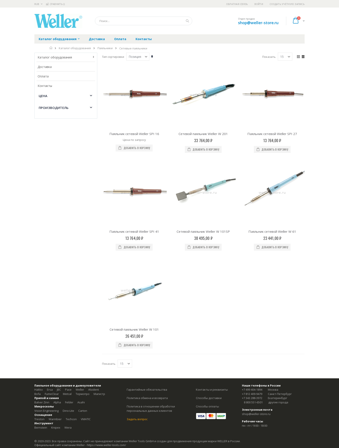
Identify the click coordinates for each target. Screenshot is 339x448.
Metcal (67, 286)
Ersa (50, 282)
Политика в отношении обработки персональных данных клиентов (151, 301)
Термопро (83, 286)
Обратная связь (237, 4)
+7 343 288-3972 (252, 290)
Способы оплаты (207, 299)
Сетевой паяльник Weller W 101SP (203, 178)
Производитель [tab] (54, 107)
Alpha (57, 295)
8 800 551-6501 (253, 295)
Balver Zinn (41, 295)
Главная (51, 48)
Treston (39, 311)
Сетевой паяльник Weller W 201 (203, 134)
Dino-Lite (68, 303)
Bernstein (40, 320)
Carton (82, 303)
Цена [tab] (43, 96)
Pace (68, 282)
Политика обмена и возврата (147, 290)
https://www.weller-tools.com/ (106, 338)
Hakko (38, 282)
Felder (69, 295)
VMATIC (86, 311)
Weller (80, 282)
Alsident (93, 282)
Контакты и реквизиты (212, 282)
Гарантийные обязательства (147, 282)
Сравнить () (55, 4)
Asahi (81, 295)
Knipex (55, 320)
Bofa (37, 286)
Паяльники (105, 48)
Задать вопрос (137, 311)
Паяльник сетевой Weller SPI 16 (134, 134)
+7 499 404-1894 (252, 282)
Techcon (71, 311)
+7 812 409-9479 (252, 286)
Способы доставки (209, 290)
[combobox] (143, 21)
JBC (59, 282)
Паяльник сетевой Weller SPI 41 (134, 178)
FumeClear (52, 286)
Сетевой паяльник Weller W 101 (134, 222)
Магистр (99, 286)
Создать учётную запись (287, 4)
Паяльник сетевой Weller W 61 (272, 178)
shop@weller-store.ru (258, 22)
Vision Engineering (46, 303)
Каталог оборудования (75, 48)
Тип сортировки (113, 57)
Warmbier (55, 311)
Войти (258, 4)
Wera (68, 320)
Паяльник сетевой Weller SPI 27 (272, 134)
